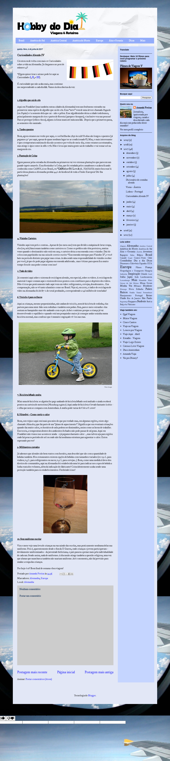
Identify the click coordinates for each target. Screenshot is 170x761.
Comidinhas (126, 260)
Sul (126, 304)
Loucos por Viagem (132, 330)
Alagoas (123, 246)
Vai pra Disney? (130, 358)
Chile (150, 258)
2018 (126, 144)
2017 (126, 149)
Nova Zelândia (136, 289)
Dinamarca (124, 263)
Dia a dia (139, 260)
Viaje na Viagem (130, 326)
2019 (126, 140)
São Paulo (147, 298)
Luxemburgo (125, 280)
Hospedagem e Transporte (132, 270)
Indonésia (123, 274)
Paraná (138, 292)
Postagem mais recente (32, 672)
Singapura (132, 301)
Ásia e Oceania (116, 40)
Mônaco (137, 286)
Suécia (149, 301)
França (148, 267)
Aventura (147, 251)
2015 (126, 235)
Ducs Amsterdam (131, 350)
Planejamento (126, 295)
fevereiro (131, 220)
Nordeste (147, 285)
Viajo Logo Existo (132, 342)
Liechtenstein (146, 277)
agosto (129, 171)
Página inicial (66, 672)
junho (129, 201)
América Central (59, 40)
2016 (126, 230)
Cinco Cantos (129, 322)
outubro (130, 162)
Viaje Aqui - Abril (131, 334)
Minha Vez (126, 285)
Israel (150, 274)
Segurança (124, 301)
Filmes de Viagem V (131, 66)
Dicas (131, 40)
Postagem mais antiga (99, 672)
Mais (142, 40)
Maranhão (142, 280)
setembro (131, 166)
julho (129, 175)
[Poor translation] (10, 718)
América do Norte (81, 40)
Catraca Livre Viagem (133, 346)
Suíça (122, 304)
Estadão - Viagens (131, 338)
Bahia (132, 255)
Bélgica (140, 255)
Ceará (130, 258)
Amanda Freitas (144, 107)
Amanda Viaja (129, 354)
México (136, 283)
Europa (99, 40)
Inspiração (134, 273)
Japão (130, 277)
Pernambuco (147, 292)
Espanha (143, 263)
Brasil (21, 40)
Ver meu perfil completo (131, 129)
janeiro (130, 224)
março (129, 215)
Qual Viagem (129, 314)
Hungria (148, 270)
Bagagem (124, 255)
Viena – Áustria (133, 187)
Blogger (92, 695)
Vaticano (131, 304)
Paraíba (132, 292)
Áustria (139, 252)
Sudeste (141, 301)
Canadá (123, 258)
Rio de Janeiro (134, 298)
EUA (149, 263)
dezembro (131, 153)
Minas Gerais (146, 283)
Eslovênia (134, 263)
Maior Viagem (130, 318)
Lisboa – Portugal (134, 191)
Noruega (123, 289)
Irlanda (144, 274)
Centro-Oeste (140, 258)
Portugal (138, 295)
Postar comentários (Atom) (39, 679)
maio (129, 206)
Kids (137, 277)
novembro (131, 157)
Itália (122, 277)
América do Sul (37, 40)
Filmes (138, 267)
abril (128, 211)
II (33, 77)
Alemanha (35, 578)
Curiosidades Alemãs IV (137, 196)
